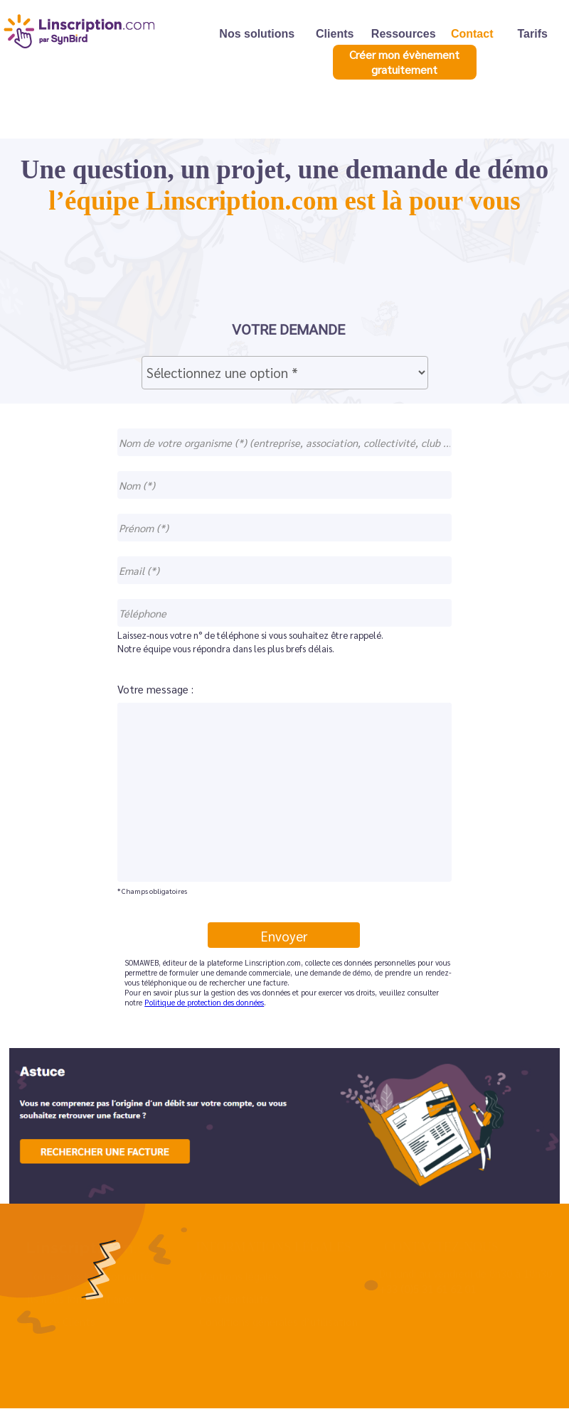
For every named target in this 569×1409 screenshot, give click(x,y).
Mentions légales (239, 1276)
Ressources (403, 33)
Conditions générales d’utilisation (278, 1321)
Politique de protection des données (204, 1002)
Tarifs (533, 33)
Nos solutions (256, 33)
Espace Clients (61, 1321)
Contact (472, 33)
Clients (334, 33)
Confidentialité (234, 1298)
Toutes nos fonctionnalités (91, 1276)
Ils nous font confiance (81, 1298)
